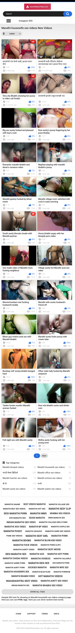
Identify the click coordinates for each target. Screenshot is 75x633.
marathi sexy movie (49, 549)
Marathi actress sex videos (54, 478)
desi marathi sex (15, 554)
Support (31, 614)
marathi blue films (41, 572)
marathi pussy (13, 531)
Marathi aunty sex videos (19, 489)
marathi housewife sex (16, 572)
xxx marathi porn (60, 563)
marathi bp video (38, 527)
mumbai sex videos (60, 513)
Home (18, 614)
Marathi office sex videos (54, 472)
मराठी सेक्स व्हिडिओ (19, 472)
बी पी (19, 483)
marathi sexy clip (60, 508)
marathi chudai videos (15, 558)
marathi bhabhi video (23, 576)
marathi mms (38, 513)
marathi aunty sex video (54, 581)
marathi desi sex (38, 563)
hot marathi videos (50, 576)
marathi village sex (59, 504)
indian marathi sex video (21, 522)
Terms (45, 614)
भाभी (54, 483)
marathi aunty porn (15, 568)
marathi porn (59, 536)
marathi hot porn (58, 554)
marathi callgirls (62, 559)
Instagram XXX (26, 21)
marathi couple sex (60, 527)
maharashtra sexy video (21, 581)
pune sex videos (14, 536)
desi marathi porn (15, 513)
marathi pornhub (62, 572)
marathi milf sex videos (14, 509)
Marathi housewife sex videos (54, 467)
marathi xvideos (40, 558)
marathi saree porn (15, 563)
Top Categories (12, 463)
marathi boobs (21, 540)
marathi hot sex (37, 509)
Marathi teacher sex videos (19, 478)
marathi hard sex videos (57, 531)
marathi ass (37, 554)
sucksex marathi (37, 567)
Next (44, 456)
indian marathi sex (20, 585)
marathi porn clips (51, 545)
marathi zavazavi (33, 531)
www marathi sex (56, 518)
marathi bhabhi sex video (47, 585)
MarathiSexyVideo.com (34, 628)
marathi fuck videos (25, 545)
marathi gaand (12, 504)
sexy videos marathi (34, 504)
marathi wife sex (59, 567)
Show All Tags (37, 592)
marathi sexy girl (37, 536)
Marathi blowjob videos (19, 467)
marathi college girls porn (53, 522)
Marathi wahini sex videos (54, 489)
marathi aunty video (23, 549)
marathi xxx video (15, 526)
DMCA (56, 614)
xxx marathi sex (17, 518)
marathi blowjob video (48, 540)
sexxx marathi (37, 518)
